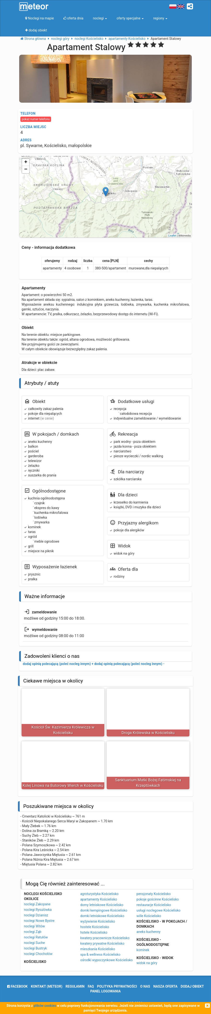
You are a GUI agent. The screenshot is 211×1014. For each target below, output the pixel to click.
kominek (142, 950)
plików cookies (45, 1006)
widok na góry (146, 963)
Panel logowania (105, 991)
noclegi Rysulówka (38, 910)
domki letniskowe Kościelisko (102, 916)
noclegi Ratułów (36, 937)
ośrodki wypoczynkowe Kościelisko (106, 960)
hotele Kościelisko (93, 932)
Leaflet (172, 235)
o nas (145, 986)
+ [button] (25, 162)
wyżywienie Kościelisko (97, 921)
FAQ (91, 986)
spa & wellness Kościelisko (100, 954)
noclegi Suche (34, 943)
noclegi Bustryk (35, 948)
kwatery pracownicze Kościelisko (104, 938)
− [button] (25, 169)
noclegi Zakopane (37, 904)
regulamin (75, 986)
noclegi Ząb (32, 932)
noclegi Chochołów (38, 954)
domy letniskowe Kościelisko (101, 905)
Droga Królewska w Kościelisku (148, 732)
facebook (17, 986)
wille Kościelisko (148, 916)
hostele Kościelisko (94, 927)
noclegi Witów (34, 926)
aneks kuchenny (148, 932)
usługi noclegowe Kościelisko (158, 910)
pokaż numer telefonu (36, 119)
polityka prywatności (117, 986)
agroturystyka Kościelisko (99, 894)
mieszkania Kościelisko (97, 949)
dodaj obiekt (192, 986)
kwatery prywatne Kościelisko (102, 943)
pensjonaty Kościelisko (153, 894)
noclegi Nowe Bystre (39, 921)
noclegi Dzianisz (36, 915)
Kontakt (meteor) (46, 986)
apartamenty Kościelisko (98, 899)
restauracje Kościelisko (153, 905)
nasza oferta (165, 986)
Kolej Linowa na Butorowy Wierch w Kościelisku (63, 785)
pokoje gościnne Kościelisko (157, 899)
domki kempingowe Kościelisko (103, 910)
